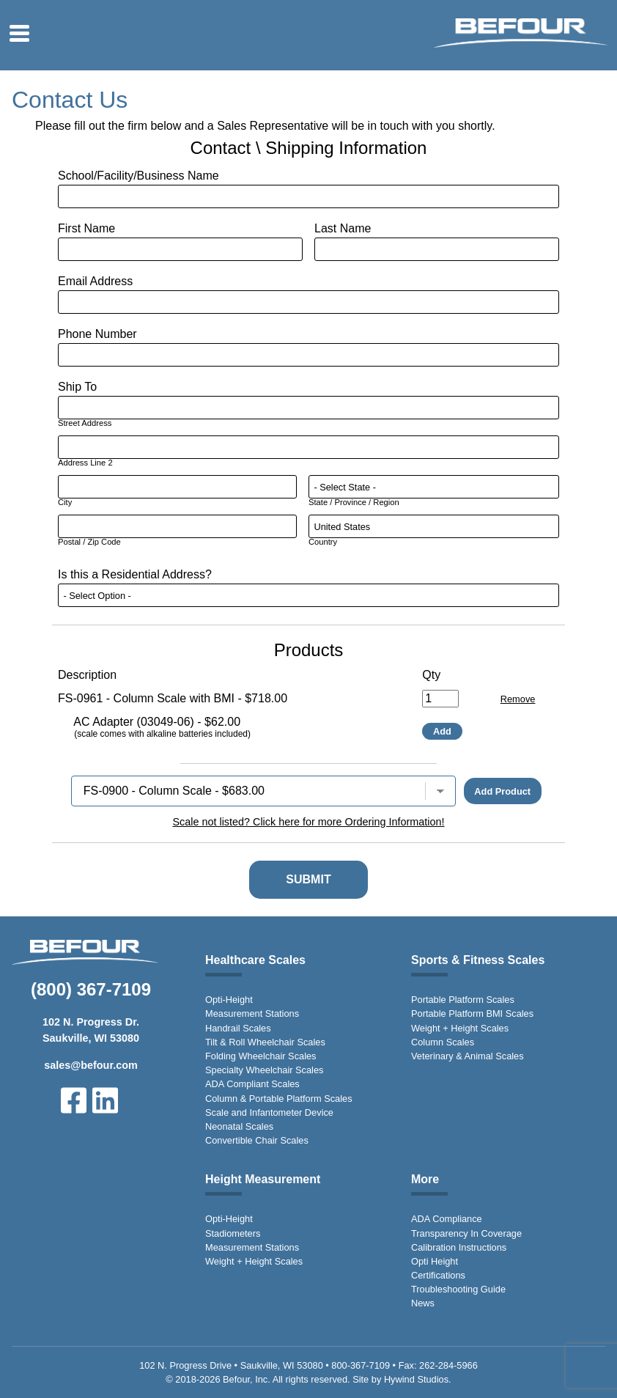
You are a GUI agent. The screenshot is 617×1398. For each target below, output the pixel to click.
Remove (518, 699)
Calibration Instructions (458, 1247)
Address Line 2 (85, 462)
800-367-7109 (360, 1365)
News (423, 1303)
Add (442, 731)
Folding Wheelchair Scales (261, 1056)
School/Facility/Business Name (138, 175)
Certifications (438, 1275)
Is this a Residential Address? (135, 574)
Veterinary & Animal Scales (467, 1056)
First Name (86, 228)
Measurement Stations (252, 1013)
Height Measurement (262, 1179)
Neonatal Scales (239, 1126)
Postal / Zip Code (89, 541)
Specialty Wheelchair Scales (264, 1069)
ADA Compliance (446, 1218)
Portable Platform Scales (462, 999)
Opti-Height (229, 999)
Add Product (502, 791)
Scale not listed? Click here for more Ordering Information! (308, 822)
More (425, 1179)
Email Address (95, 281)
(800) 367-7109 (91, 989)
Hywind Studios (416, 1379)
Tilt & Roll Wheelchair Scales (265, 1042)
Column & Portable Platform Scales (278, 1098)
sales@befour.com (91, 1065)
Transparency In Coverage (466, 1233)
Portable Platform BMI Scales (472, 1013)
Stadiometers (232, 1233)
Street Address (84, 423)
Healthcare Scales (255, 960)
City (65, 502)
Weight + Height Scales (460, 1028)
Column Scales (442, 1042)
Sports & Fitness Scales (477, 960)
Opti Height (434, 1261)
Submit (308, 879)
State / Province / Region (353, 502)
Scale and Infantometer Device (269, 1112)
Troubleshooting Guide (458, 1289)
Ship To (77, 386)
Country (322, 541)
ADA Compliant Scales (252, 1083)
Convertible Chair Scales (256, 1140)
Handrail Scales (238, 1028)
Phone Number (97, 334)
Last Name (342, 228)
